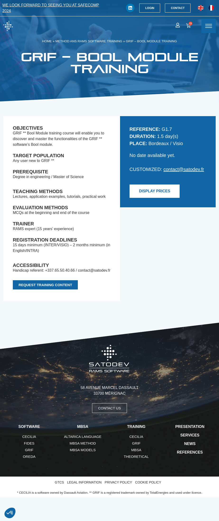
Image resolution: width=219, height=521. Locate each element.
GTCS (59, 482)
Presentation (190, 427)
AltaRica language (83, 437)
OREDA (29, 457)
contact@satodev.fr (183, 169)
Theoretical (136, 457)
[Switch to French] (211, 8)
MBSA (136, 450)
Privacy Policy (118, 482)
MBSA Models (83, 450)
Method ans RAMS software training (88, 41)
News (190, 444)
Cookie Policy (148, 482)
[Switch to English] (201, 8)
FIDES (29, 443)
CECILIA (29, 437)
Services (190, 435)
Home (47, 41)
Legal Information (84, 482)
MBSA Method (83, 443)
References (190, 452)
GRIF (29, 450)
